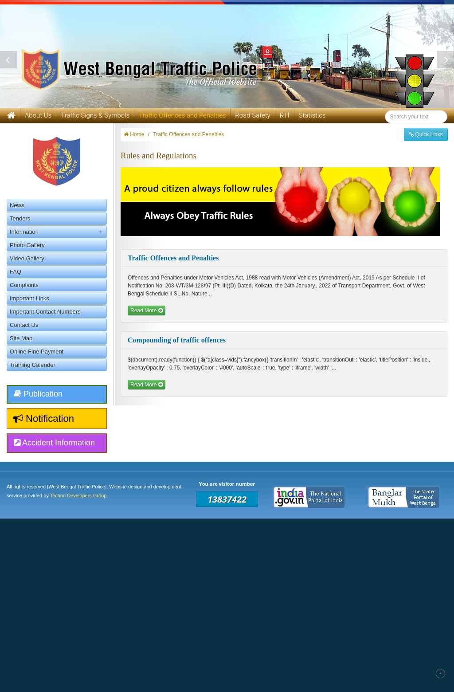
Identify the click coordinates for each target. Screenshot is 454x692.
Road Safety (252, 115)
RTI (285, 115)
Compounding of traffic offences (177, 340)
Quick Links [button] (425, 134)
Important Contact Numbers (45, 311)
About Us (38, 115)
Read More (146, 310)
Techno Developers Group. (79, 495)
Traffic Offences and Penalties (188, 134)
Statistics (312, 115)
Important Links (29, 298)
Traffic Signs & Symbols (95, 115)
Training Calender (32, 365)
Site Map (21, 338)
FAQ (15, 271)
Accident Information (54, 442)
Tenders (20, 218)
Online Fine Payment (36, 351)
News (17, 205)
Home (134, 134)
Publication (38, 393)
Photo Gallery (27, 245)
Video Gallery (27, 258)
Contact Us (24, 325)
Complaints (24, 285)
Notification (43, 418)
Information (58, 232)
